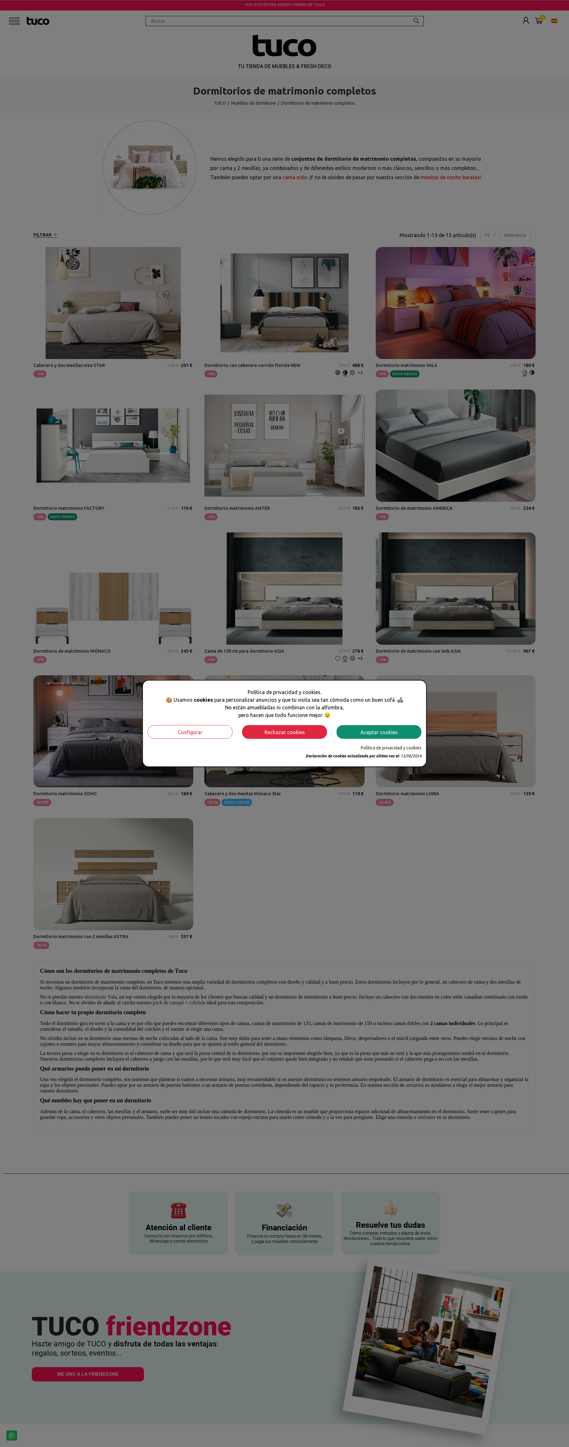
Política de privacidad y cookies (391, 747)
